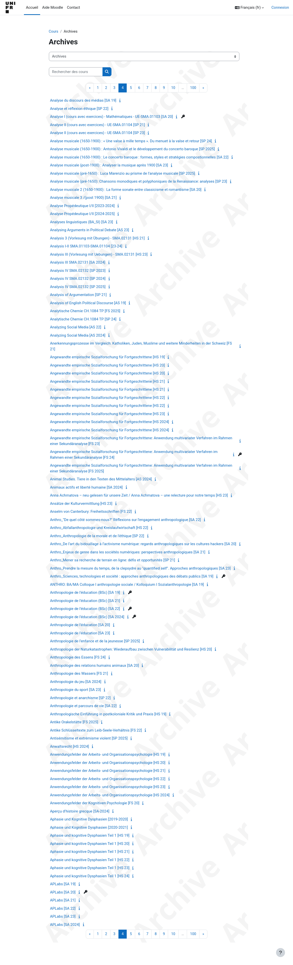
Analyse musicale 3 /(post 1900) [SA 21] (83, 198)
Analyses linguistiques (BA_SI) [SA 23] (81, 222)
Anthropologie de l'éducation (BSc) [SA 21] (85, 601)
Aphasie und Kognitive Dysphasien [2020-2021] (89, 827)
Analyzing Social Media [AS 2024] (77, 335)
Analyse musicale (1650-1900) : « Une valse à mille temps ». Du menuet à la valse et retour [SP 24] (131, 141)
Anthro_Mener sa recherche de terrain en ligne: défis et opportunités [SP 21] (112, 560)
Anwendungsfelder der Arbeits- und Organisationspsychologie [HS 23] (108, 787)
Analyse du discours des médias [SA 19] (83, 101)
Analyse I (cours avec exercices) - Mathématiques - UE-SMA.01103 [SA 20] (111, 117)
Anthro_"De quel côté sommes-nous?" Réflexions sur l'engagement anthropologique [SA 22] (125, 520)
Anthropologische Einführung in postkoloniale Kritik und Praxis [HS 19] (108, 714)
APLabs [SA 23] (63, 917)
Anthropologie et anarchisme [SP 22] (80, 698)
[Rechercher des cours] (76, 72)
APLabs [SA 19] (63, 884)
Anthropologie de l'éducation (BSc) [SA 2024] (87, 617)
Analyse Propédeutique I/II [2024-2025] (82, 214)
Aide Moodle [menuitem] (52, 7)
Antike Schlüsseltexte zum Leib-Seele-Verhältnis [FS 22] (96, 730)
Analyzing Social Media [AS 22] (75, 327)
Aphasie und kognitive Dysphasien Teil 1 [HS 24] (89, 876)
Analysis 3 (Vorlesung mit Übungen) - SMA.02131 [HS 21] (97, 238)
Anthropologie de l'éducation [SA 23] (80, 633)
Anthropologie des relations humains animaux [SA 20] (94, 666)
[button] (249, 7)
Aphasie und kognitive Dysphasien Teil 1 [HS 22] (89, 860)
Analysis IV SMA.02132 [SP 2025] (78, 287)
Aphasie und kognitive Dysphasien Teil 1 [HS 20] (89, 844)
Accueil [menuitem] (32, 7)
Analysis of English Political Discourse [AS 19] (88, 303)
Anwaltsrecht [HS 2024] (69, 746)
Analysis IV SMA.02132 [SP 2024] (78, 279)
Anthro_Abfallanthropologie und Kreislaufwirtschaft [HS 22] (99, 528)
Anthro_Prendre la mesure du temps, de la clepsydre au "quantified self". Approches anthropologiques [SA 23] (140, 568)
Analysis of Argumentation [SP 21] (78, 295)
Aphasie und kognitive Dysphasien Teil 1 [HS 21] (89, 852)
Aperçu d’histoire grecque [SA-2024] (79, 811)
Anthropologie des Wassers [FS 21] (79, 674)
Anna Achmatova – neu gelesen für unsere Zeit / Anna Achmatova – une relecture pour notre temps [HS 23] (139, 496)
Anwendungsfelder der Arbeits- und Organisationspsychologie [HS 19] (108, 755)
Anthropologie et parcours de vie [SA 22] (83, 706)
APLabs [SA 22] (63, 908)
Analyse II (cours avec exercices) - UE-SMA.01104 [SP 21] (97, 125)
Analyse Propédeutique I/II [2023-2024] (82, 206)
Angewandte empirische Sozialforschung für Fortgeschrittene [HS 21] (107, 381)
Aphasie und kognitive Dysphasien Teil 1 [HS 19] (89, 836)
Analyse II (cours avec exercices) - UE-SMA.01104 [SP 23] (97, 133)
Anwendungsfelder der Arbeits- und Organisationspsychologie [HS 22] (108, 779)
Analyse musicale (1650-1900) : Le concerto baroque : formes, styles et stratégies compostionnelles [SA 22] (139, 157)
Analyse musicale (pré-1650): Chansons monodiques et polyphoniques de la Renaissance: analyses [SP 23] (138, 182)
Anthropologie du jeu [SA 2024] (75, 682)
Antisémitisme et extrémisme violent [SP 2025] (89, 739)
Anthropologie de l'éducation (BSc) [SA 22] (85, 609)
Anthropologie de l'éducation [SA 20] (80, 625)
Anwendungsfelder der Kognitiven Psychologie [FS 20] (94, 803)
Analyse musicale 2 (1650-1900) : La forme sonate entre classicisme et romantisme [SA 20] (125, 190)
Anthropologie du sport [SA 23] (75, 690)
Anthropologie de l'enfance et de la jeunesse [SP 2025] (95, 641)
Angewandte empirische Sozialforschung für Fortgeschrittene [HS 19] (107, 357)
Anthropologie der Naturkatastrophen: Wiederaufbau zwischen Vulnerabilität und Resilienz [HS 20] (131, 649)
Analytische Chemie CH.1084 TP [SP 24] (83, 319)
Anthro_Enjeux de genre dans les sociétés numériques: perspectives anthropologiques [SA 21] (127, 552)
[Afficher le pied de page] (280, 952)
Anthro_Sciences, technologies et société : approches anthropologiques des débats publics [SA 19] (131, 577)
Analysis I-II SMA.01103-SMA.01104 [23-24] (86, 246)
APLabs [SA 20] (63, 892)
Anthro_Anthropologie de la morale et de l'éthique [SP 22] (97, 536)
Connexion (280, 7)
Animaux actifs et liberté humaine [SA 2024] (86, 487)
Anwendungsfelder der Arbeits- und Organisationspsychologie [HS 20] (108, 763)
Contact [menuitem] (73, 7)
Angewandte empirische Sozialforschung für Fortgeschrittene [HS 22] (107, 398)
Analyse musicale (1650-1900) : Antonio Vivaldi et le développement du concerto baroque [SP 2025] (132, 149)
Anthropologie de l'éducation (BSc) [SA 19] (85, 593)
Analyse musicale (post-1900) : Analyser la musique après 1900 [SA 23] (109, 165)
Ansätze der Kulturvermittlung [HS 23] (81, 504)
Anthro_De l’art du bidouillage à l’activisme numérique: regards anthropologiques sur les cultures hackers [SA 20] (143, 544)
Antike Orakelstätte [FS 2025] (74, 722)
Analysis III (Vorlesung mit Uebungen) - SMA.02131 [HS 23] (99, 254)
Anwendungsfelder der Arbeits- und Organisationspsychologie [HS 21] (108, 771)
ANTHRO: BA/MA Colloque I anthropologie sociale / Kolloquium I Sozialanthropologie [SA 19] (127, 585)
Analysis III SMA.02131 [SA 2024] (77, 263)
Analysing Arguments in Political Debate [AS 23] (89, 230)
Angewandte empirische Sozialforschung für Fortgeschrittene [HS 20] (107, 365)
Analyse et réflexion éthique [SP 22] (79, 109)
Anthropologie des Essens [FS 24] (78, 658)
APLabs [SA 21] (63, 900)
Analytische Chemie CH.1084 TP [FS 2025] (85, 311)
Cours (54, 31)
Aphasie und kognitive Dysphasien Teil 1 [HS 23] (89, 868)
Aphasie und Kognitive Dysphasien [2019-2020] (89, 819)
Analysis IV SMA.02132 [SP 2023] (78, 271)
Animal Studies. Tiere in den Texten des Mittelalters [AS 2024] (101, 479)
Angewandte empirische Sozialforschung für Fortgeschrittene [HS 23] (107, 414)
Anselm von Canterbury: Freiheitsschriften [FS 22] (91, 512)
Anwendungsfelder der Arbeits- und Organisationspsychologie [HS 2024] (110, 795)
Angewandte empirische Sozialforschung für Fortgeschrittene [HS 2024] (109, 422)
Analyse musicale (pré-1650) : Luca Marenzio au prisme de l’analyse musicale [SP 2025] (122, 173)
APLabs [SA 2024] (65, 925)
